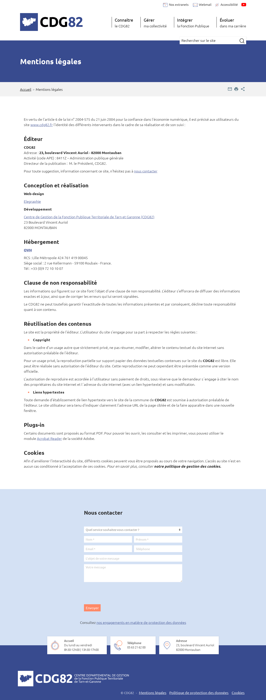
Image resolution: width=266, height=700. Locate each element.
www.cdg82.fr (41, 124)
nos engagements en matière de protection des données (141, 622)
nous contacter (145, 171)
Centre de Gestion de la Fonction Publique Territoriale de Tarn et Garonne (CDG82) (89, 217)
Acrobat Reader (49, 438)
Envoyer (92, 608)
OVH (28, 250)
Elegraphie (32, 201)
